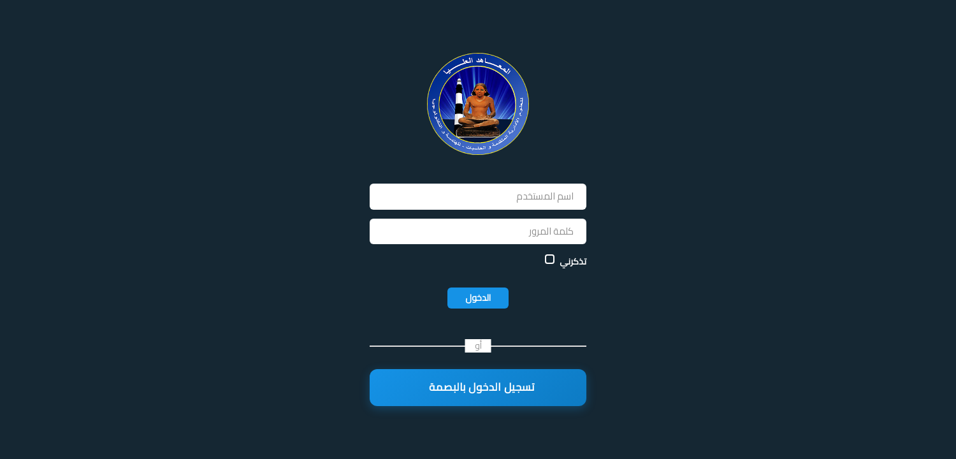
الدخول (478, 297)
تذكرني (573, 261)
